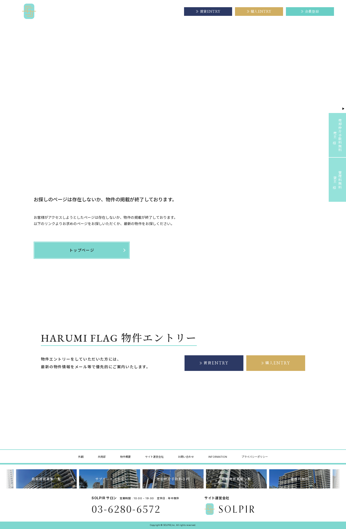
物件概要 (135, 11)
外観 (80, 456)
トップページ (42, 40)
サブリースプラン (109, 478)
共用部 (102, 456)
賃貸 (214, 363)
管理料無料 (299, 478)
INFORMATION (217, 456)
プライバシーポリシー (254, 456)
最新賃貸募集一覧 (46, 478)
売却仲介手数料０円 (173, 478)
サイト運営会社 (164, 11)
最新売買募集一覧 (236, 478)
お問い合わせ (186, 456)
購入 (275, 363)
